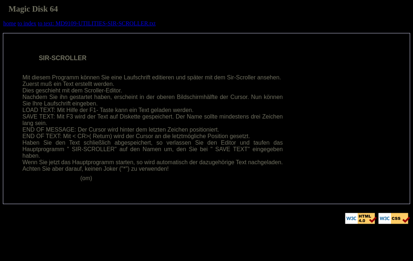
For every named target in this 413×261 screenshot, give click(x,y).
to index (27, 23)
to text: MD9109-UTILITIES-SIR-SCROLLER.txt (97, 23)
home (9, 23)
